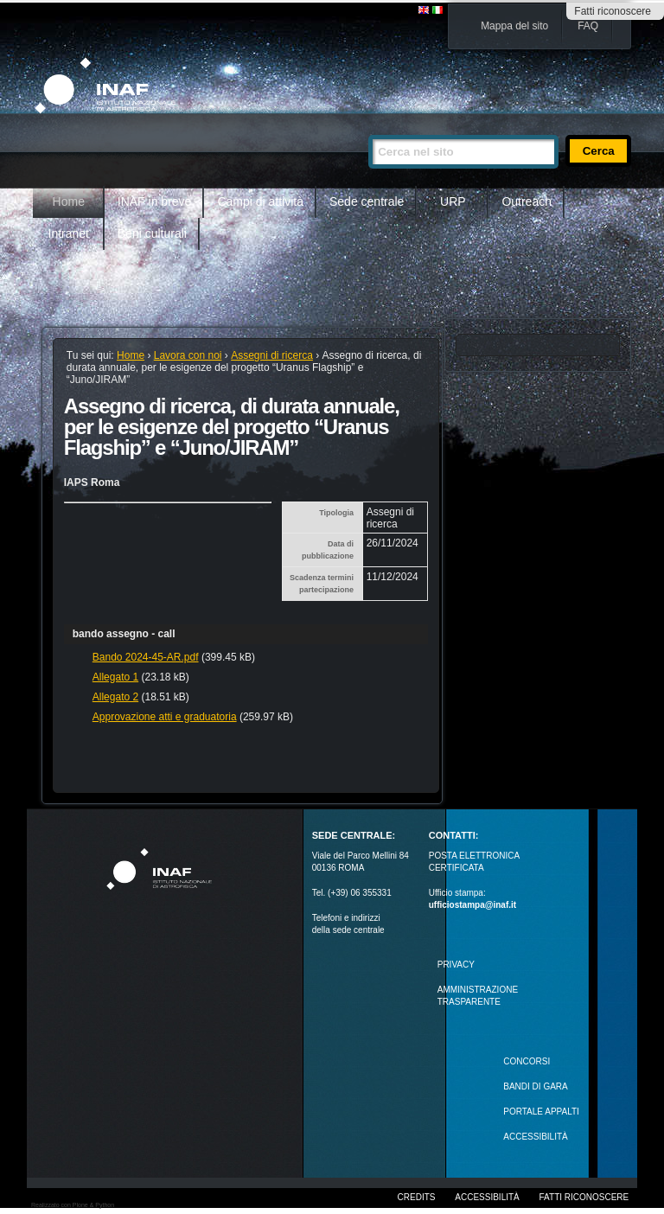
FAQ (588, 26)
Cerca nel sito (367, 127)
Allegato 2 (115, 697)
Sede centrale (366, 201)
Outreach (526, 201)
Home (69, 201)
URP (453, 201)
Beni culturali (152, 233)
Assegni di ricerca (272, 355)
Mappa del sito (514, 26)
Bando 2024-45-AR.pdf (146, 657)
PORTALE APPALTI (541, 1111)
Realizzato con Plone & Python (72, 1205)
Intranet (68, 233)
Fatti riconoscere (612, 11)
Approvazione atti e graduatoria (165, 717)
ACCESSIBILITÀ (535, 1136)
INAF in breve (155, 201)
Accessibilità (487, 1197)
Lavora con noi (188, 355)
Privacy (456, 964)
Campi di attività (260, 201)
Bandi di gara (535, 1086)
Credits (417, 1197)
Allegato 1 (115, 677)
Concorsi (526, 1061)
